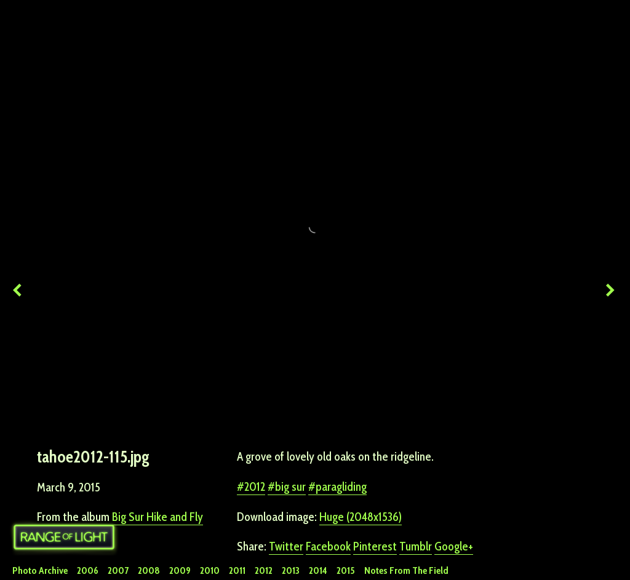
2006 (87, 570)
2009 (180, 570)
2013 (291, 570)
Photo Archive (40, 570)
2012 (254, 462)
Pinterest (375, 521)
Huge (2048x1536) (360, 492)
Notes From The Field (406, 570)
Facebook (328, 521)
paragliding (341, 462)
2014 (318, 570)
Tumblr (415, 521)
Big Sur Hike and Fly (157, 492)
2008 (149, 570)
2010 (210, 570)
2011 (237, 570)
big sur (290, 462)
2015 (346, 570)
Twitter (286, 521)
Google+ (453, 521)
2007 (118, 570)
